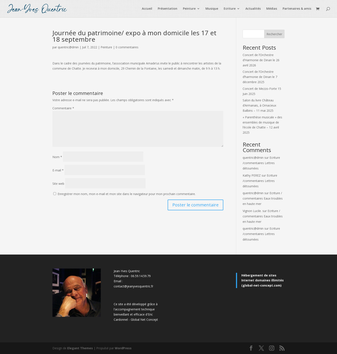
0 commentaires (127, 47)
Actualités (253, 9)
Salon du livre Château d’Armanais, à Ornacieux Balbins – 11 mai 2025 (259, 105)
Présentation (167, 9)
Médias (271, 9)
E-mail (58, 170)
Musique (211, 9)
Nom (57, 157)
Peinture (189, 9)
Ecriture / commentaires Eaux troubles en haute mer (263, 198)
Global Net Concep (144, 319)
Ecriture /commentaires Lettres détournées (261, 163)
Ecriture (230, 9)
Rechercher (274, 34)
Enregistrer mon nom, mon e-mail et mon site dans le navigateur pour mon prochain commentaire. (127, 194)
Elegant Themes (80, 348)
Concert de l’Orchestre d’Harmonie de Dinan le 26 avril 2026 (261, 60)
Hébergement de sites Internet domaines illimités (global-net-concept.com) (262, 280)
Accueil (147, 9)
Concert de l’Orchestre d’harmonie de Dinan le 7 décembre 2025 (260, 77)
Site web (58, 184)
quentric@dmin (68, 47)
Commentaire (63, 108)
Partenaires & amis (297, 9)
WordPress (123, 348)
